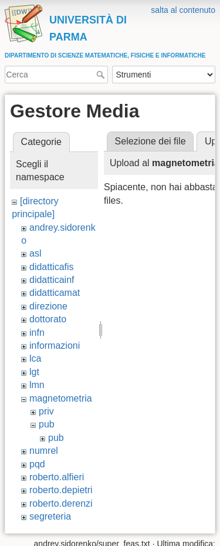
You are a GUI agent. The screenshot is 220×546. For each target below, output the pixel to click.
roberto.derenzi (61, 503)
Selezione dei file (150, 141)
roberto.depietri (61, 490)
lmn (37, 385)
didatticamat (54, 293)
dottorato (47, 319)
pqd (37, 464)
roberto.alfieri (56, 477)
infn (37, 333)
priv (46, 411)
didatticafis (51, 267)
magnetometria (60, 398)
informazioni (54, 345)
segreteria (50, 516)
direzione (48, 306)
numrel (43, 451)
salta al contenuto (183, 10)
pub (47, 424)
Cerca (101, 74)
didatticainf (52, 280)
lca (35, 358)
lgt (34, 372)
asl (35, 253)
